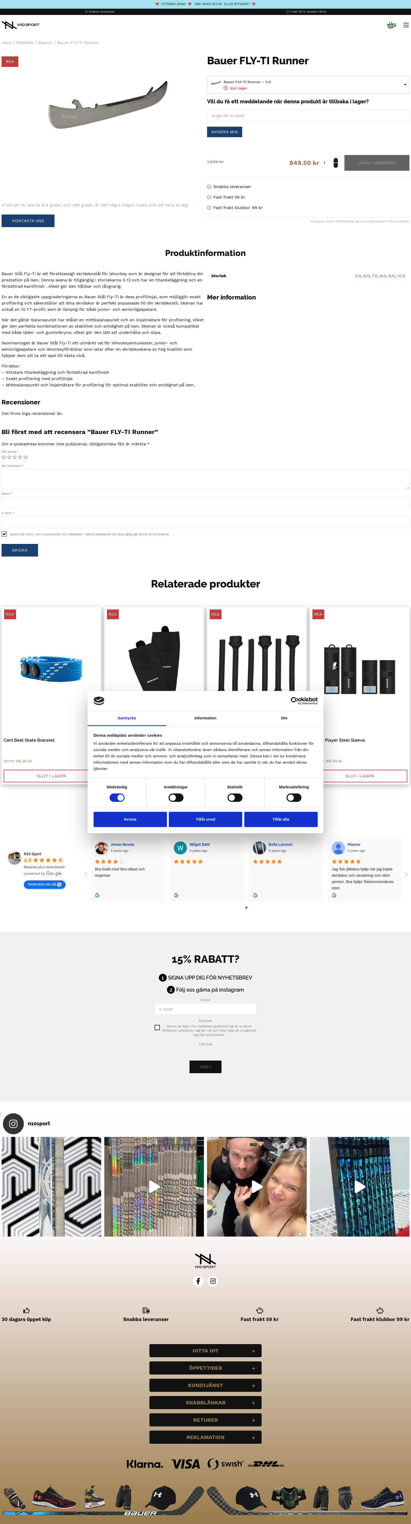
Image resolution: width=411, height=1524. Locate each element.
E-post (8, 513)
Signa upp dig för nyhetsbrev (210, 978)
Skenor (45, 42)
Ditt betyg (10, 451)
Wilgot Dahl (200, 844)
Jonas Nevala (122, 844)
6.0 (366, 275)
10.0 (401, 275)
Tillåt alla (281, 819)
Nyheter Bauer (353, 221)
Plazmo (354, 844)
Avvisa (130, 819)
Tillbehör (24, 42)
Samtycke (205, 1021)
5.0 (358, 275)
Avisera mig (224, 131)
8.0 (383, 275)
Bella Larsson (281, 844)
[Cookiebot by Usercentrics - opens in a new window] (295, 701)
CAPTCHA (205, 1044)
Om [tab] (284, 718)
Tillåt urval (205, 819)
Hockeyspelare (375, 221)
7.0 (374, 275)
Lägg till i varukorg (376, 163)
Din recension (13, 466)
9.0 (391, 275)
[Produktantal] (329, 163)
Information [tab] (205, 718)
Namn (7, 493)
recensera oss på (45, 884)
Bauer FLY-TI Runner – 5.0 (247, 82)
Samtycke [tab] (127, 718)
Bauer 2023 (334, 221)
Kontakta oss (28, 220)
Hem (6, 42)
